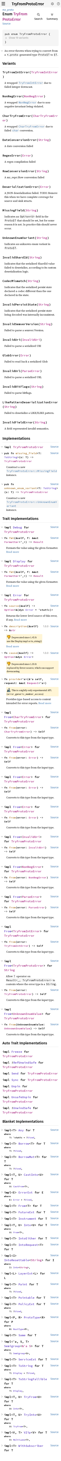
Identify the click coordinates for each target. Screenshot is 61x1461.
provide (14, 679)
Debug (17, 527)
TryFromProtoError (28, 4)
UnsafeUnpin (21, 1097)
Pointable (26, 1298)
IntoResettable (16, 1260)
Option (9, 609)
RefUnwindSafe (24, 1062)
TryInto (30, 1415)
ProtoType (32, 1317)
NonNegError (34, 96)
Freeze (16, 1052)
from (12, 727)
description (18, 626)
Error (26, 155)
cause (13, 653)
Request (32, 683)
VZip (27, 1432)
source (14, 605)
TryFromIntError (44, 72)
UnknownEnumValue (27, 1014)
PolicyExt (26, 1304)
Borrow (23, 1143)
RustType (18, 1329)
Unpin (15, 1086)
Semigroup (12, 1346)
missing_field (26, 453)
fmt (11, 538)
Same (22, 1335)
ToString (10, 457)
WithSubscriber (30, 1446)
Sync (15, 1080)
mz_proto (8, 9)
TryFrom (30, 1397)
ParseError (31, 371)
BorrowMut (26, 1157)
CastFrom (18, 1186)
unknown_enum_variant (20, 488)
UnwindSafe (22, 1108)
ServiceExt (27, 1359)
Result (38, 542)
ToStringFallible (32, 1379)
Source (6, 23)
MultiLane (19, 1439)
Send (15, 1073)
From (7, 717)
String (43, 140)
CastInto (31, 1175)
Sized (30, 1137)
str (13, 630)
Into (27, 1225)
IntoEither (27, 1238)
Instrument (27, 1218)
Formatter (11, 542)
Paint (22, 1284)
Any (21, 1130)
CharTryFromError (27, 717)
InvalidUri (31, 340)
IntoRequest (28, 1245)
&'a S (26, 1346)
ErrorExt (25, 1192)
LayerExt (25, 1273)
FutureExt (26, 1212)
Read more (12, 552)
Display (19, 561)
